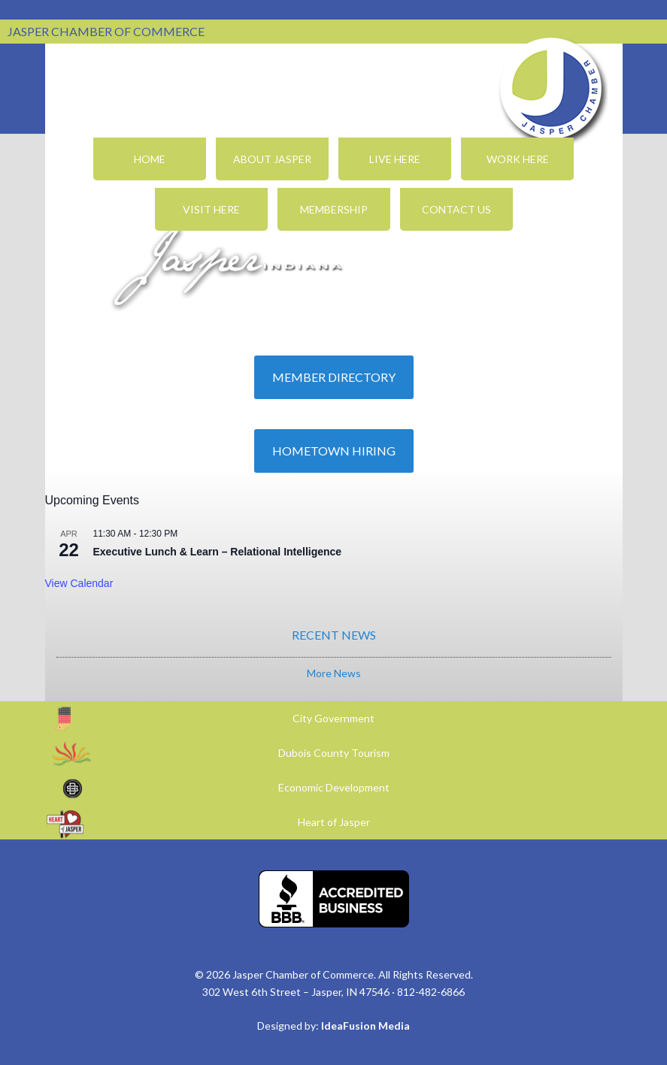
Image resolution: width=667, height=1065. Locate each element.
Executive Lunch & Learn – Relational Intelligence (217, 552)
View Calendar (79, 583)
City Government (333, 718)
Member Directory (334, 377)
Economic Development (334, 787)
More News (334, 673)
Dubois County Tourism (334, 752)
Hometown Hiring (334, 450)
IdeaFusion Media (365, 1025)
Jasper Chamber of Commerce (551, 88)
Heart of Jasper (334, 821)
